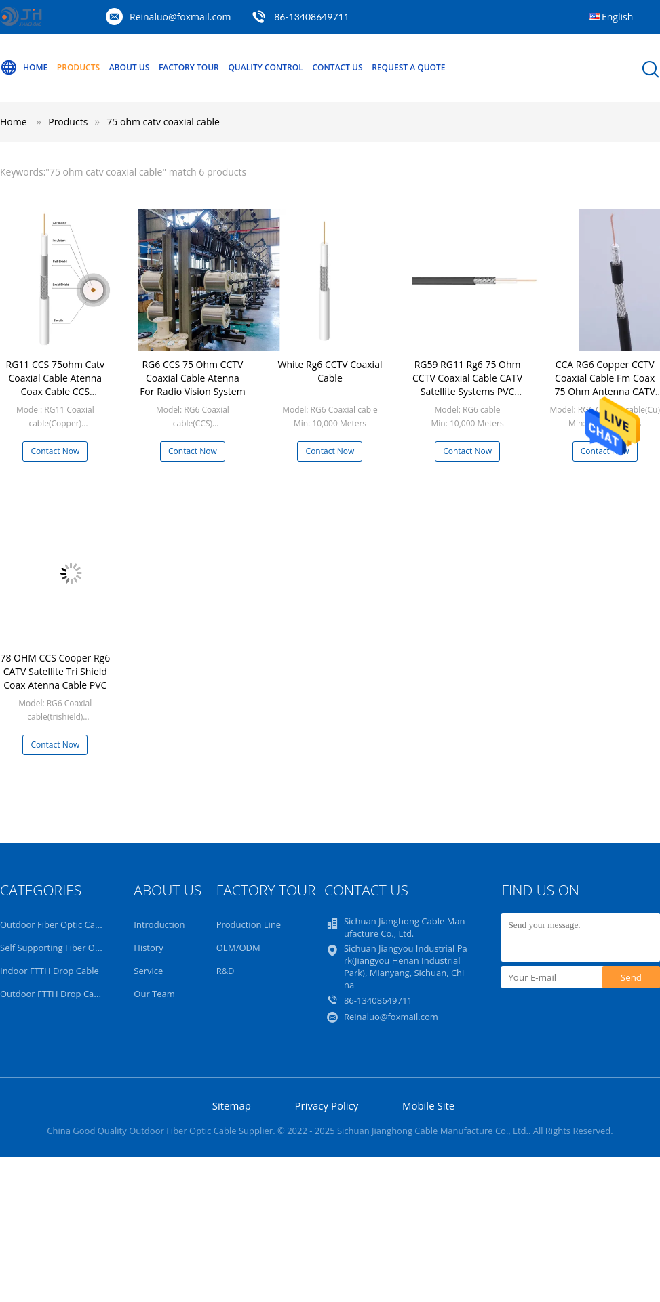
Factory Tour (189, 67)
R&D (225, 970)
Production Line (249, 924)
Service (148, 970)
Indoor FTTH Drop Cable (49, 970)
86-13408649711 (311, 16)
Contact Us (337, 67)
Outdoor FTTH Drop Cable (53, 994)
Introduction (159, 924)
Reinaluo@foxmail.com (180, 16)
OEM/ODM (238, 947)
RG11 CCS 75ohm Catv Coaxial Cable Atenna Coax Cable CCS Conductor (54, 384)
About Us (129, 67)
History (148, 947)
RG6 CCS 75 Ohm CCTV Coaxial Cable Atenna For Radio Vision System (193, 378)
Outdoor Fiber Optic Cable (53, 924)
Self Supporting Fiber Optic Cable (67, 947)
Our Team (154, 994)
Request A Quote (408, 67)
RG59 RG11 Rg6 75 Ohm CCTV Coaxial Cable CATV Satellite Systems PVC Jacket (467, 384)
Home (23, 68)
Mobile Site (428, 1105)
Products (78, 67)
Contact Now (55, 451)
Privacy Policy (327, 1105)
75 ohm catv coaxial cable (163, 121)
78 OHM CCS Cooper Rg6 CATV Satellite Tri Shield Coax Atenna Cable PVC (55, 671)
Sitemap (231, 1105)
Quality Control (265, 67)
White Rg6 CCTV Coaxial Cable (330, 371)
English (617, 16)
